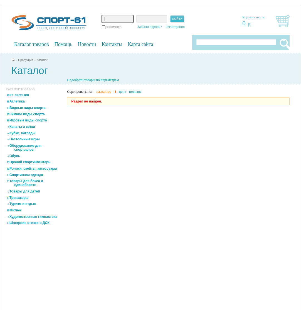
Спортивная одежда (26, 175)
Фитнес (15, 210)
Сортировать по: (79, 91)
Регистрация (175, 27)
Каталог (42, 60)
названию (103, 91)
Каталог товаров (31, 44)
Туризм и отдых (22, 204)
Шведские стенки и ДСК (29, 223)
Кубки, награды (22, 133)
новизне (135, 91)
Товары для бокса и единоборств (26, 183)
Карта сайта (140, 44)
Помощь (63, 44)
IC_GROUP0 (19, 95)
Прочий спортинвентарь (29, 162)
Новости (87, 44)
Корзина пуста (253, 17)
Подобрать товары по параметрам (93, 80)
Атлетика (17, 101)
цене (122, 91)
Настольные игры (24, 139)
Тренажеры (18, 198)
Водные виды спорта (27, 108)
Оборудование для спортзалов (25, 148)
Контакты (112, 44)
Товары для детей (24, 191)
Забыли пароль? (149, 27)
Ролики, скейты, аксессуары (33, 168)
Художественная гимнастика (33, 217)
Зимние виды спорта (27, 114)
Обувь (14, 156)
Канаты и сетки (22, 127)
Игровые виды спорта (28, 120)
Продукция (25, 60)
